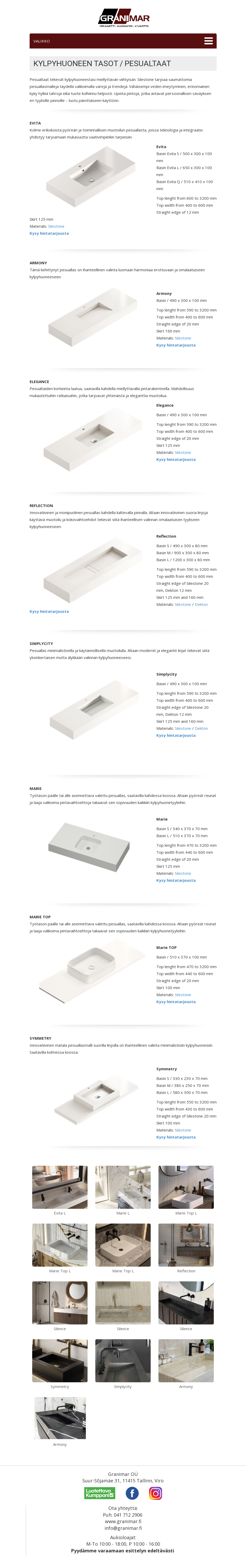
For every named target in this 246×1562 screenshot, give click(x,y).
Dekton (201, 604)
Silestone (56, 226)
